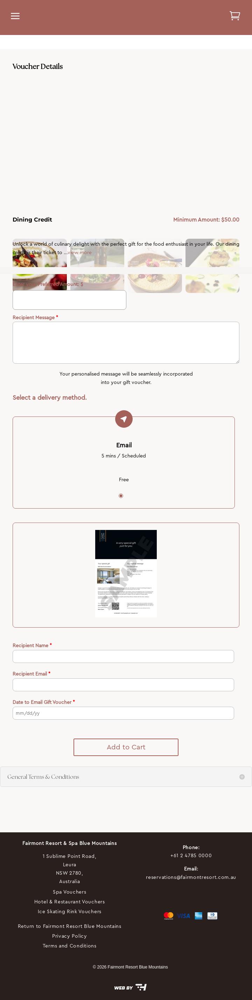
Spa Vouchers (69, 891)
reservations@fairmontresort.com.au (191, 877)
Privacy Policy (69, 935)
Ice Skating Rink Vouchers (70, 911)
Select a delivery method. (50, 397)
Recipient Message (35, 317)
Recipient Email (31, 673)
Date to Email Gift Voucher (44, 702)
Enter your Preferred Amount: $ (48, 284)
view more (80, 252)
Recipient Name (32, 645)
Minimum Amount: (197, 220)
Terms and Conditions (70, 945)
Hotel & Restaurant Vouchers (69, 901)
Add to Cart (126, 747)
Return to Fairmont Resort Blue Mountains (69, 926)
